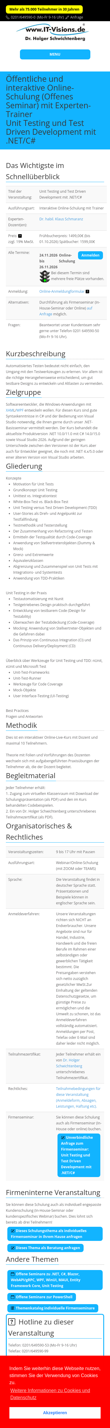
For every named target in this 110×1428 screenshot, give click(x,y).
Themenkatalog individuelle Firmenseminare (53, 1308)
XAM (9, 410)
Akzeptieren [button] (55, 1412)
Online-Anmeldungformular (61, 291)
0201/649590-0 (23, 17)
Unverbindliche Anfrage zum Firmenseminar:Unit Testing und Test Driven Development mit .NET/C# (77, 1155)
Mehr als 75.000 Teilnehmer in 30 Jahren (44, 9)
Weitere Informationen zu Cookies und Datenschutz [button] (50, 1394)
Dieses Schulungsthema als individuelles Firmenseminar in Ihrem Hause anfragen (49, 1233)
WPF (20, 410)
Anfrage (76, 17)
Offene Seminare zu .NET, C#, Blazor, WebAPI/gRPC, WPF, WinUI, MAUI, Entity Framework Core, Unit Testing (45, 1279)
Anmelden (90, 255)
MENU (55, 54)
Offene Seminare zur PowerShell (41, 1296)
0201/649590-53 (35, 1345)
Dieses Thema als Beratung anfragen (45, 1247)
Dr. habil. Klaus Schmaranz (61, 219)
